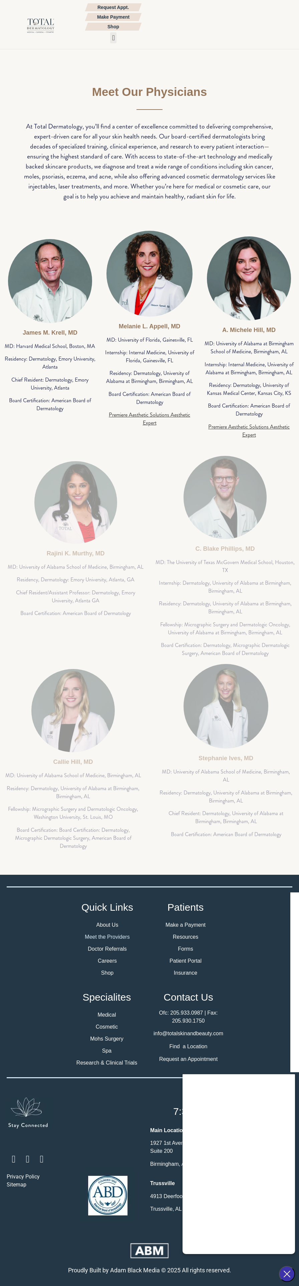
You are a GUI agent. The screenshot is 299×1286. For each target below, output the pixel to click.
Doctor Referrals (107, 949)
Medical (106, 1015)
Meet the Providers (107, 937)
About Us (107, 925)
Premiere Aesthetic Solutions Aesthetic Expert (149, 419)
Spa (106, 1051)
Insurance (185, 973)
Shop (107, 973)
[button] (113, 37)
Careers (107, 961)
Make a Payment (186, 925)
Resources (185, 937)
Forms (185, 949)
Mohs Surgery (106, 1039)
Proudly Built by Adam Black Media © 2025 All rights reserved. (149, 1270)
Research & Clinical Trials (106, 1063)
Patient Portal (186, 961)
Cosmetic (107, 1027)
